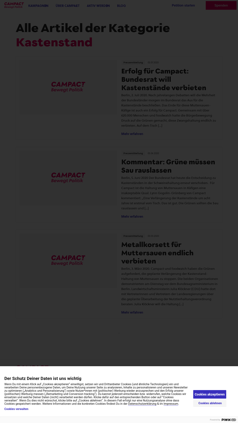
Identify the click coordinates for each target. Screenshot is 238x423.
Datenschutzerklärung (142, 403)
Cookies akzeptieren (210, 394)
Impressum (171, 403)
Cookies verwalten (16, 409)
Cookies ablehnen (210, 403)
